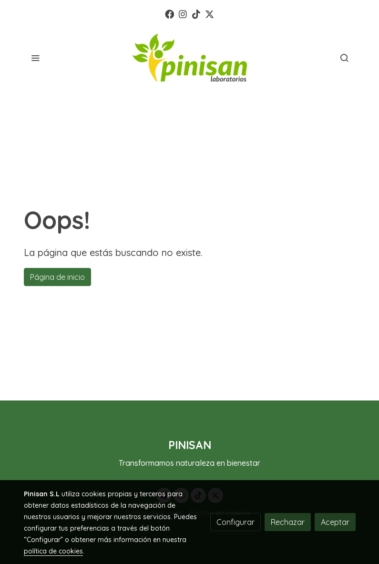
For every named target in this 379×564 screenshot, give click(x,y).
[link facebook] (169, 13)
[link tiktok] (196, 13)
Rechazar (288, 522)
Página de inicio (57, 277)
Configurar (235, 522)
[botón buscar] (344, 57)
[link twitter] (209, 13)
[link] (190, 58)
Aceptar (335, 522)
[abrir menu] (35, 57)
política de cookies (53, 551)
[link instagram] (183, 13)
